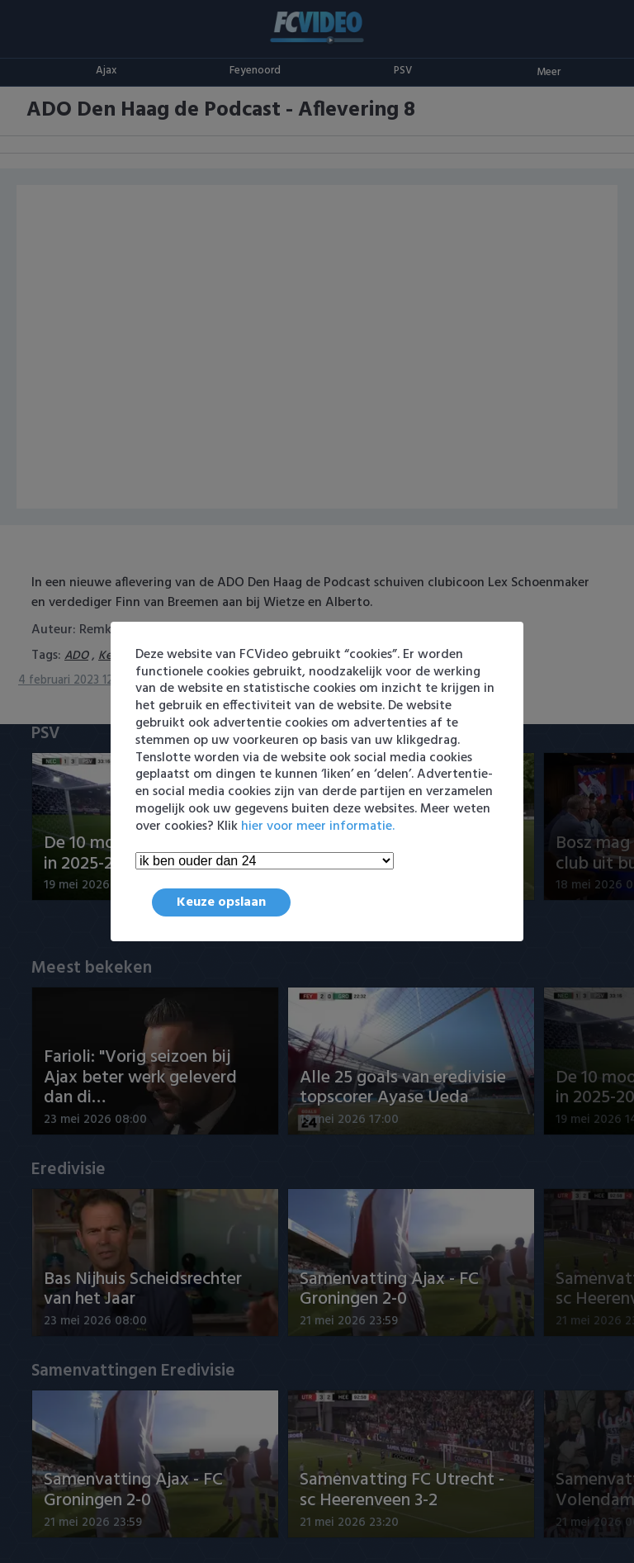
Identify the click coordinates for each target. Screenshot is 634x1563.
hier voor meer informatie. (318, 826)
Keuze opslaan (221, 902)
